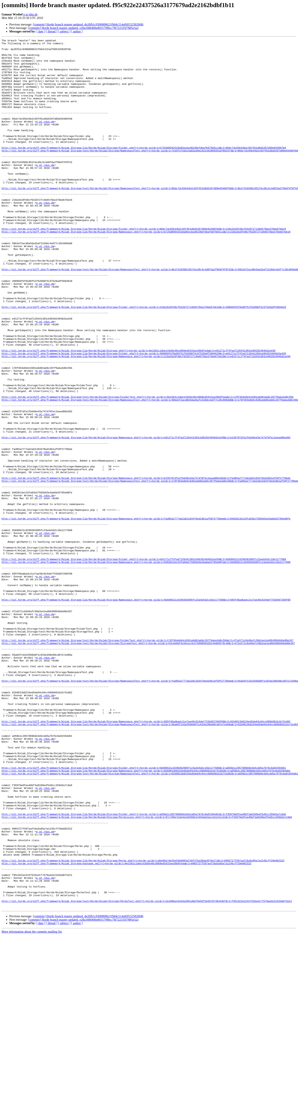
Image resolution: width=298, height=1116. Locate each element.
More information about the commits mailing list (32, 1105)
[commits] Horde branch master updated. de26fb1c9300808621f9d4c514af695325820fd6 (88, 24)
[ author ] (77, 31)
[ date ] (40, 31)
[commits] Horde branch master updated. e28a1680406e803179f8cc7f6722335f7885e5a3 (83, 28)
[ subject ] (64, 31)
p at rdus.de (30, 14)
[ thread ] (51, 31)
